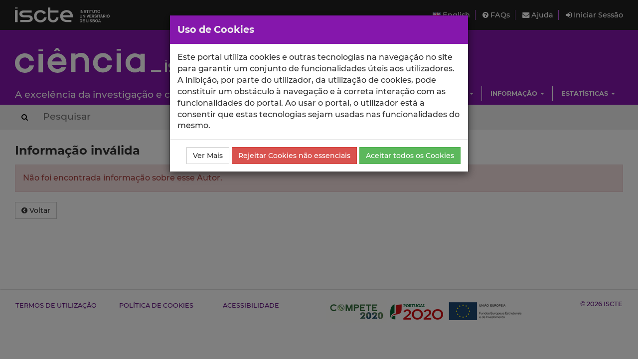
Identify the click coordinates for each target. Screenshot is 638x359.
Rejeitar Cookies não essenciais (294, 155)
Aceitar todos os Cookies (410, 155)
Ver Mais (208, 155)
